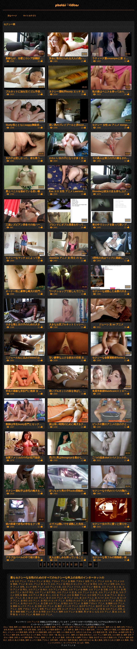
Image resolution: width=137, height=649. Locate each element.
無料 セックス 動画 (33, 640)
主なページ (12, 16)
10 (75, 564)
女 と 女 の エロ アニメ (34, 598)
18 (90, 564)
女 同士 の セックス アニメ (102, 600)
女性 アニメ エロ (48, 609)
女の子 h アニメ (87, 606)
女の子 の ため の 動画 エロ (105, 637)
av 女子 (37, 627)
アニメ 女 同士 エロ (92, 584)
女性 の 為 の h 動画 (16, 640)
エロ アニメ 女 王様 (98, 589)
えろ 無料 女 (68, 630)
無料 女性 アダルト (125, 627)
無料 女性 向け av (86, 640)
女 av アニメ (111, 595)
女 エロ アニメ (87, 598)
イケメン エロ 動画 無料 (17, 632)
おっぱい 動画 (83, 643)
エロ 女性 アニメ (95, 595)
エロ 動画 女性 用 (100, 632)
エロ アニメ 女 (69, 4)
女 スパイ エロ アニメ (105, 598)
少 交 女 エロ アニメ (107, 609)
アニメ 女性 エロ (111, 584)
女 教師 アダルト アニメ (92, 603)
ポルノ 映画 (8, 627)
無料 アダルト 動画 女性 (85, 630)
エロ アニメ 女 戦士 (57, 589)
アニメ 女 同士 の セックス (69, 584)
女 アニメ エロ (71, 598)
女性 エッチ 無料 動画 (23, 637)
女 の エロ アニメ (54, 598)
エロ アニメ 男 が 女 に (39, 595)
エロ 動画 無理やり (54, 630)
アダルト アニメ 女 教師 (63, 581)
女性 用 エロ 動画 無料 (38, 632)
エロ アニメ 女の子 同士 (22, 592)
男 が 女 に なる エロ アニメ (97, 611)
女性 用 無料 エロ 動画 (13, 630)
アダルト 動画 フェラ (42, 637)
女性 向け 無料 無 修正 (68, 640)
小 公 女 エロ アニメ (86, 609)
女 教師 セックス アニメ (22, 606)
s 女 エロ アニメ (18, 581)
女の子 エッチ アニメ (106, 606)
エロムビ (101, 627)
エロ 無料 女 (117, 635)
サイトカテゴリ (29, 16)
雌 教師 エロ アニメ (42, 614)
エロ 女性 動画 (30, 630)
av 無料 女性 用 (125, 632)
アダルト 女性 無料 (50, 640)
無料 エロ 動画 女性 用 (23, 627)
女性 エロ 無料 (54, 632)
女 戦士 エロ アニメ (70, 603)
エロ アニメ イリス (71, 587)
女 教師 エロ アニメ (115, 603)
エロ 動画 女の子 (68, 632)
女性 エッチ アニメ (66, 609)
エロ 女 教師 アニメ (76, 595)
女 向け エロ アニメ (30, 603)
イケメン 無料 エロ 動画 (106, 630)
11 (81, 564)
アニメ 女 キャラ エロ (44, 584)
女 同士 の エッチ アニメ (53, 600)
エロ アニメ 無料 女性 (102, 635)
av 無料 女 (92, 627)
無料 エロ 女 (111, 627)
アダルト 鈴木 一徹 (49, 635)
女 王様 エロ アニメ (44, 606)
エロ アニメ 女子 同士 (45, 592)
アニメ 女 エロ (26, 584)
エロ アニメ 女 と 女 (111, 587)
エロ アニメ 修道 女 (91, 587)
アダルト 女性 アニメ (86, 581)
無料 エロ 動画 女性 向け (81, 635)
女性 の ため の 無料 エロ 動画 (116, 640)
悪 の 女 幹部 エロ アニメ (45, 611)
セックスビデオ (69, 643)
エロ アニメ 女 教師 (78, 589)
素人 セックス (64, 635)
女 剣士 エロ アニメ (30, 600)
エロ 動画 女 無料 (48, 627)
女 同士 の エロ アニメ (77, 600)
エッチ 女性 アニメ (35, 587)
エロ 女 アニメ (59, 595)
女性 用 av (113, 632)
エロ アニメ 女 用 (117, 589)
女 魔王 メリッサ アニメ (66, 606)
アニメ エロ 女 (105, 581)
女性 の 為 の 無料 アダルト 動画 (79, 637)
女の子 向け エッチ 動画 (30, 635)
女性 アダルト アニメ (28, 609)
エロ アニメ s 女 (53, 587)
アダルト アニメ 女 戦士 (39, 581)
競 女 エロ (117, 611)
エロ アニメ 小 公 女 (87, 592)
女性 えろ (41, 630)
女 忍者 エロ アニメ (50, 603)
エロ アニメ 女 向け (37, 589)
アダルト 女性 (62, 627)
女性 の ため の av (84, 632)
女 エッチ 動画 (58, 637)
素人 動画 (98, 640)
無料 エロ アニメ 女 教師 (71, 611)
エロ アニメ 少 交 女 (108, 592)
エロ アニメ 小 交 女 (67, 592)
